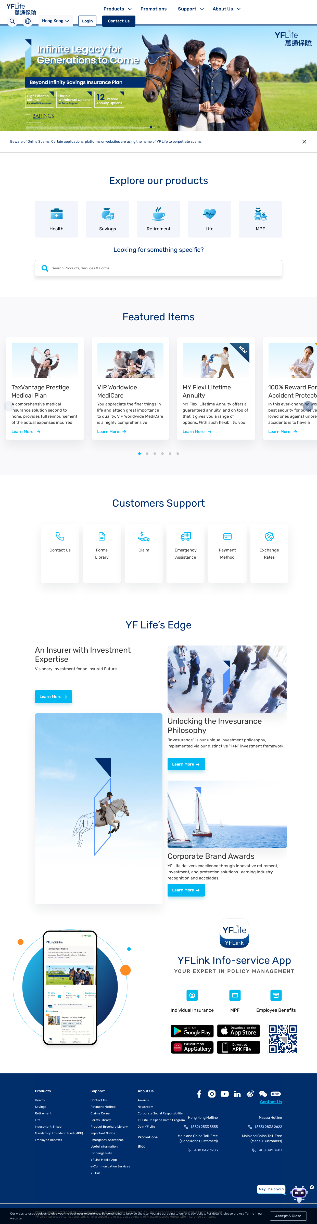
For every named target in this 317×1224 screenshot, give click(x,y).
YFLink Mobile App (104, 1159)
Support (187, 9)
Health (40, 1099)
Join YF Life (146, 1125)
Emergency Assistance (107, 1139)
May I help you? (271, 1189)
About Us (223, 9)
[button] (151, 127)
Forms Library (101, 1119)
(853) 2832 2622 (268, 1126)
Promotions (154, 9)
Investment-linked (48, 1125)
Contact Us (119, 21)
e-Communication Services (110, 1165)
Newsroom (145, 1106)
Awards (143, 1099)
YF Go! (95, 1172)
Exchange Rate (101, 1152)
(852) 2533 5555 (204, 1126)
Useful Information (104, 1145)
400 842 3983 (206, 1149)
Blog (142, 1145)
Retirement (43, 1112)
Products (114, 9)
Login (87, 21)
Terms (249, 1213)
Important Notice (103, 1132)
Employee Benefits (48, 1139)
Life (38, 1119)
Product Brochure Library (109, 1125)
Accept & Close (288, 1216)
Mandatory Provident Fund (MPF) (59, 1132)
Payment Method (103, 1106)
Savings (40, 1106)
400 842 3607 (270, 1149)
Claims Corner (101, 1112)
